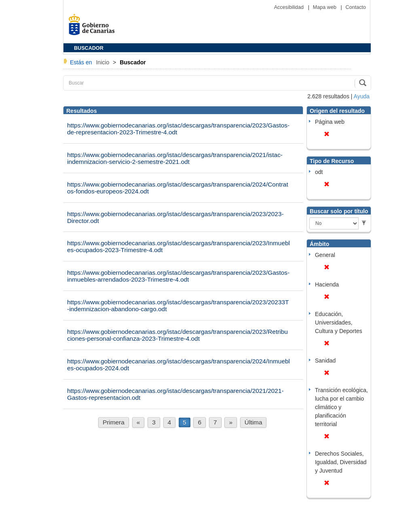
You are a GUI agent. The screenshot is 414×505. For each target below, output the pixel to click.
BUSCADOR (89, 48)
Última (253, 422)
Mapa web (325, 7)
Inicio (103, 62)
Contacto (356, 7)
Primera (114, 422)
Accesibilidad (289, 7)
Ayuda (362, 96)
